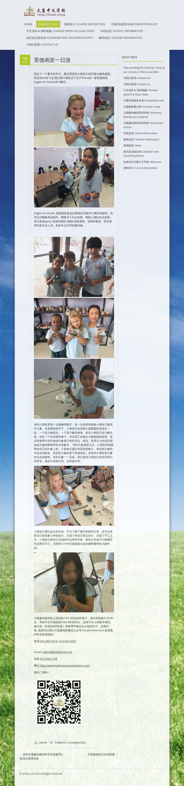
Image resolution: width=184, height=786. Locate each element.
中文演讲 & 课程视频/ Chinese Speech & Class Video (60, 31)
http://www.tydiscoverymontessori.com (65, 665)
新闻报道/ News (48, 24)
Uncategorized (76, 742)
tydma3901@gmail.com (57, 652)
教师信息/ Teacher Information (120, 38)
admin (43, 742)
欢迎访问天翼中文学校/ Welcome (142, 162)
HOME (28, 24)
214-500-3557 (67, 641)
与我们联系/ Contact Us (42, 44)
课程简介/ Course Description (84, 24)
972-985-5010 (48, 641)
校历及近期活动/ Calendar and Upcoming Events (59, 38)
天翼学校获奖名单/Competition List (134, 24)
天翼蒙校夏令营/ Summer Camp (142, 106)
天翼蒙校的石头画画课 (102, 754)
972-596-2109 (48, 659)
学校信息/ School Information (121, 31)
